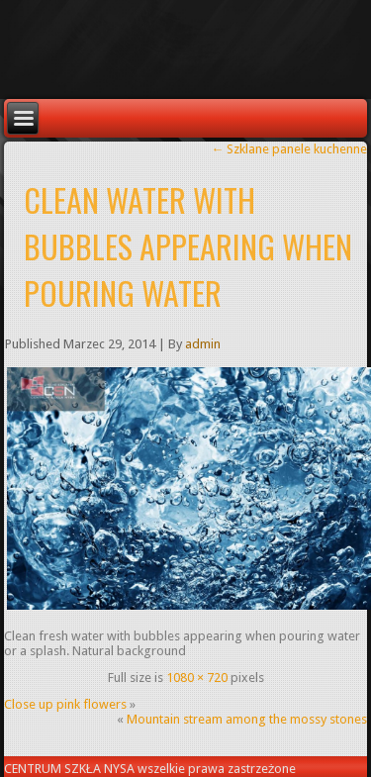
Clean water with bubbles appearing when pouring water (188, 246)
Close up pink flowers (65, 704)
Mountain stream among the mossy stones (247, 719)
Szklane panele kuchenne (289, 149)
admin (203, 344)
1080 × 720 (197, 677)
